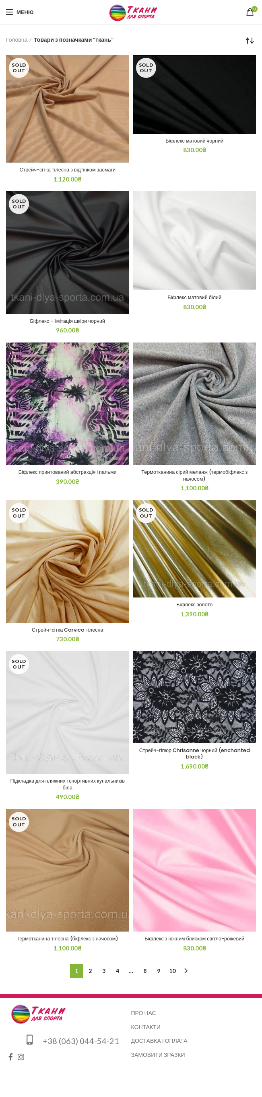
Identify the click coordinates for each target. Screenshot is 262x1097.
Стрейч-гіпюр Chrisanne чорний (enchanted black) (194, 758)
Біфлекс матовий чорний (194, 141)
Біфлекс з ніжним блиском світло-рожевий (194, 944)
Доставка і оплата (159, 1046)
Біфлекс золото (194, 608)
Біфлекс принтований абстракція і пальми (67, 474)
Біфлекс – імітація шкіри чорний (67, 322)
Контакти (146, 1032)
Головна (16, 39)
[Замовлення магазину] (250, 41)
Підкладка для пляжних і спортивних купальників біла (68, 788)
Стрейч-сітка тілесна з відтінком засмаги (68, 170)
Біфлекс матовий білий (194, 298)
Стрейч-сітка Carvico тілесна (67, 633)
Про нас (143, 1018)
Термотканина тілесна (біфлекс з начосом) (67, 944)
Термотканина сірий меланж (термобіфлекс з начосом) (194, 478)
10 (172, 976)
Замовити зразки (158, 1060)
